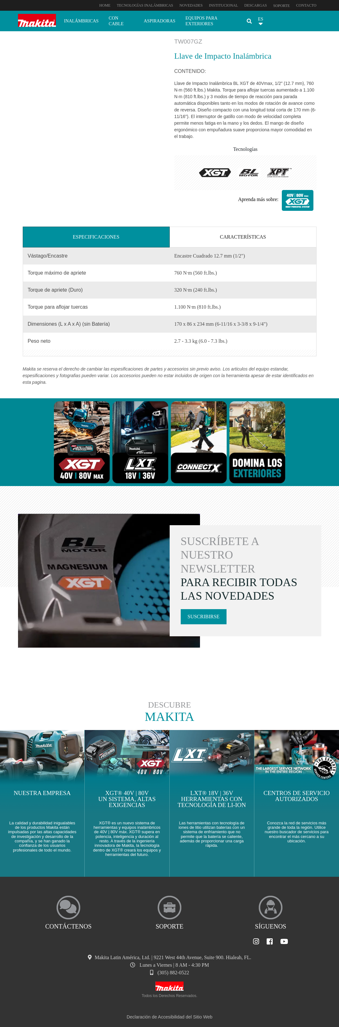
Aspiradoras (159, 20)
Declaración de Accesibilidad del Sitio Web (170, 1016)
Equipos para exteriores (201, 20)
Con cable (116, 20)
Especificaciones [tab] (96, 237)
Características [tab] (243, 237)
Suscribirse (204, 616)
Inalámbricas (81, 20)
